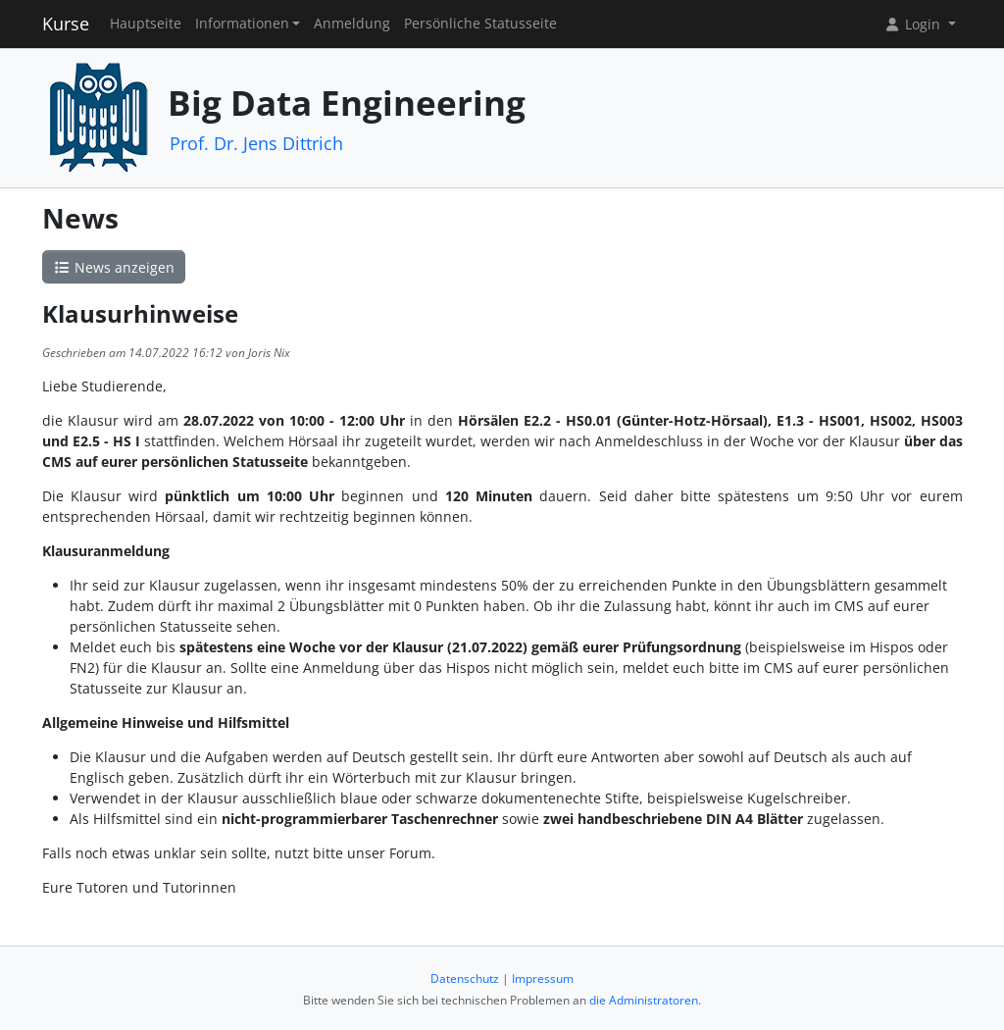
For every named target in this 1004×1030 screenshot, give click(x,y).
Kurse (65, 23)
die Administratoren (643, 1000)
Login (913, 24)
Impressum (543, 978)
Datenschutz (464, 978)
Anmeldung (352, 23)
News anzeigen (114, 267)
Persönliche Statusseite (480, 23)
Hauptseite (145, 23)
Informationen (242, 23)
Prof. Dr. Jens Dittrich (256, 143)
